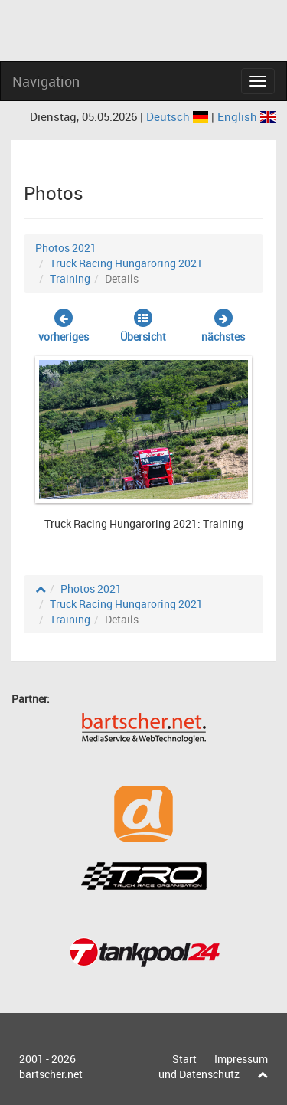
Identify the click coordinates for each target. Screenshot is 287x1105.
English (246, 116)
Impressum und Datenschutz (213, 1066)
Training (70, 278)
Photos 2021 (65, 247)
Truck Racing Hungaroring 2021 (126, 263)
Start (184, 1058)
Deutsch (178, 116)
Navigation (46, 81)
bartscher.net (51, 1074)
